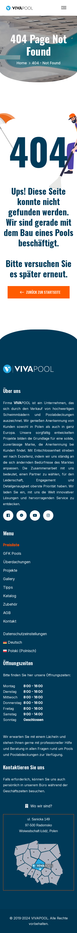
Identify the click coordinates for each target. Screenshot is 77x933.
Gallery (9, 579)
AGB (7, 613)
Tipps (8, 587)
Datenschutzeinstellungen (25, 634)
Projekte (10, 570)
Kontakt (9, 621)
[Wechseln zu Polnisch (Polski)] (19, 651)
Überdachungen (16, 562)
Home (23, 63)
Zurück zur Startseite (40, 293)
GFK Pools (12, 553)
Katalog (9, 596)
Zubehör (10, 604)
